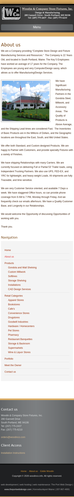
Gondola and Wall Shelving (22, 267)
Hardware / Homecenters (21, 326)
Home (8, 250)
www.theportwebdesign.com (17, 489)
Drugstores (14, 317)
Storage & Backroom (19, 343)
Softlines (12, 276)
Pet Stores (13, 330)
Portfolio (9, 358)
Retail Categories (14, 295)
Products (9, 263)
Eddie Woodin (47, 471)
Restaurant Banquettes (20, 339)
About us (9, 256)
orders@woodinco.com (13, 437)
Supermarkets (15, 348)
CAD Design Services (19, 289)
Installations (14, 285)
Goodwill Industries (18, 321)
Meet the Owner (13, 365)
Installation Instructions (13, 453)
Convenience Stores (18, 313)
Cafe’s (11, 308)
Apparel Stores (16, 300)
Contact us (10, 371)
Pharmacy (13, 335)
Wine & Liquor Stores (19, 352)
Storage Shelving (17, 280)
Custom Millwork (16, 272)
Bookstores (14, 304)
